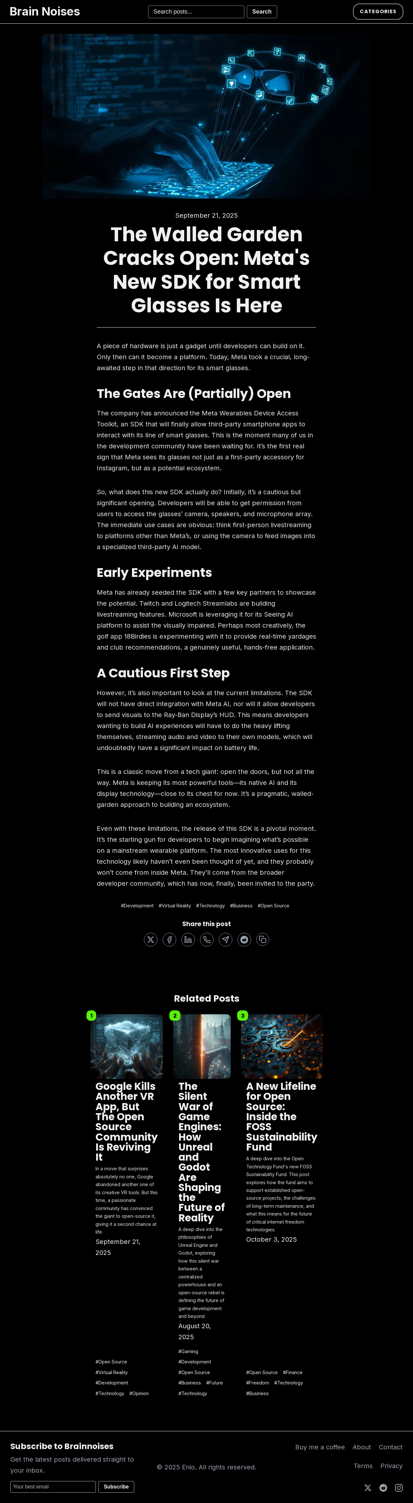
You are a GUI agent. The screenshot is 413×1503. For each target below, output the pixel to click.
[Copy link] (262, 939)
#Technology (210, 905)
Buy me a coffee (320, 1447)
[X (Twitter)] (368, 1487)
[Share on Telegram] (225, 939)
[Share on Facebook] (169, 939)
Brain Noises (45, 11)
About (362, 1447)
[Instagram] (399, 1487)
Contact (391, 1447)
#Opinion (139, 1393)
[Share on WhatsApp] (207, 939)
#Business (241, 905)
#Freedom (257, 1382)
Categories (378, 11)
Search (262, 11)
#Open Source (273, 905)
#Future (214, 1382)
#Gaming (188, 1351)
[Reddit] (383, 1487)
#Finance (293, 1372)
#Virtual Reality (175, 905)
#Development (137, 905)
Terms (363, 1466)
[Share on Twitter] (150, 939)
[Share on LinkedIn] (188, 939)
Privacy (391, 1466)
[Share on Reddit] (244, 939)
